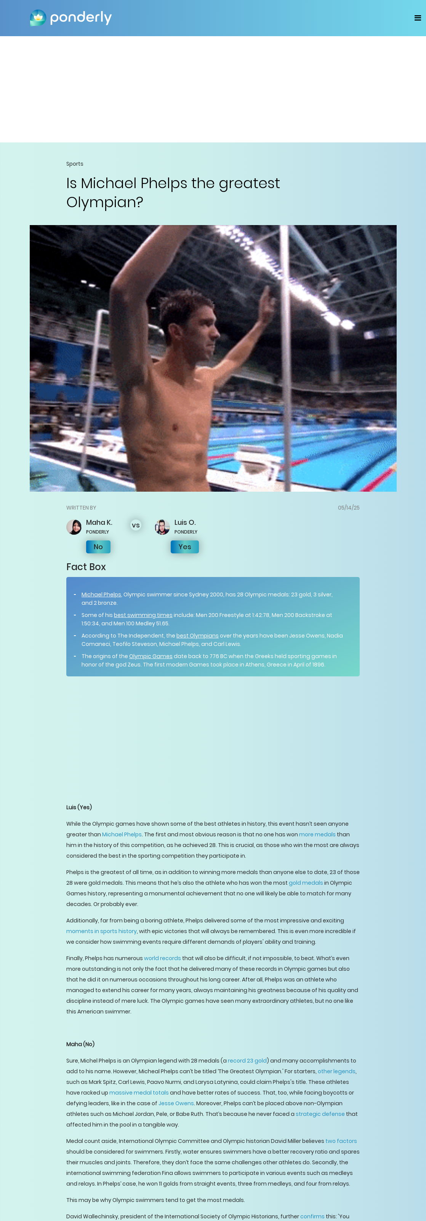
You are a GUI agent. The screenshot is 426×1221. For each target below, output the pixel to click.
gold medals (306, 883)
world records (162, 958)
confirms (312, 1216)
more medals (317, 834)
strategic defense (320, 1114)
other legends (337, 1071)
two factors (341, 1141)
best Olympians (197, 635)
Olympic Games (151, 656)
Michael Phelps (101, 594)
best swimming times (143, 615)
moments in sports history (101, 931)
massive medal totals (139, 1092)
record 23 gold (247, 1060)
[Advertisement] (213, 89)
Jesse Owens (176, 1103)
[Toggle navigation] (418, 18)
